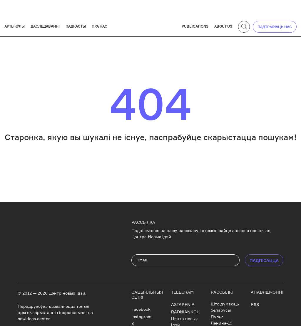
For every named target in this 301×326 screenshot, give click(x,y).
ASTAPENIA (183, 304)
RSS (255, 304)
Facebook (140, 309)
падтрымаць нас (274, 27)
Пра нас (99, 26)
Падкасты (76, 26)
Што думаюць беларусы (225, 306)
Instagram (141, 316)
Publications (195, 26)
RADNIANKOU (185, 311)
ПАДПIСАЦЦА (264, 260)
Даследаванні (45, 26)
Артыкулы (14, 26)
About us (223, 26)
